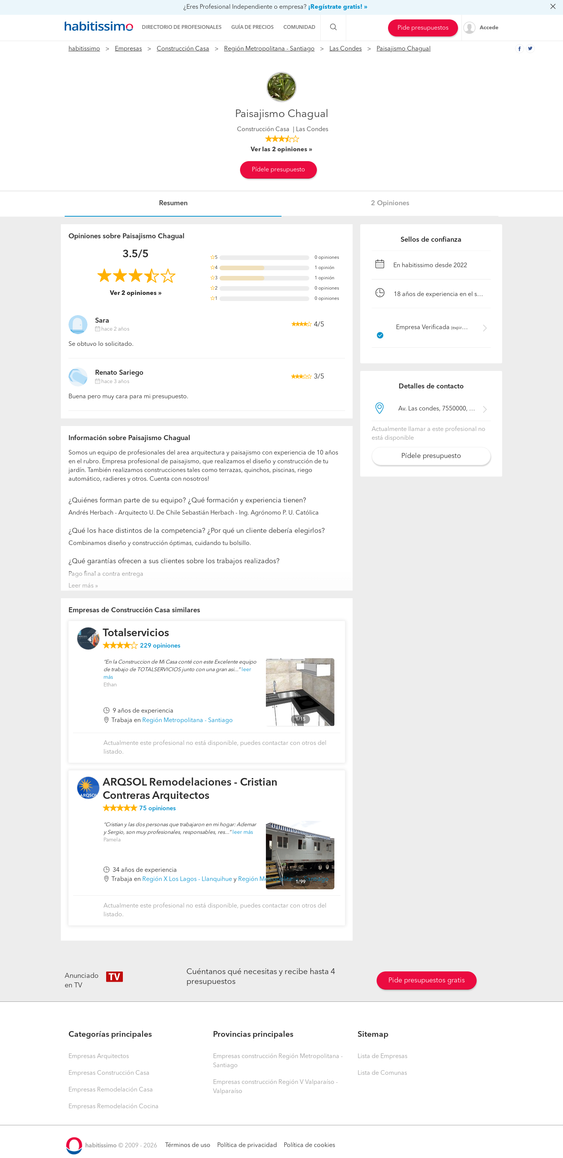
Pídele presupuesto (278, 170)
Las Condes (345, 49)
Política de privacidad (247, 1145)
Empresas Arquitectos (98, 1056)
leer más (242, 832)
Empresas (128, 49)
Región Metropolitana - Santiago (269, 49)
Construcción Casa (183, 49)
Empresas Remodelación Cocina (113, 1107)
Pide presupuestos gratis (426, 980)
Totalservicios (136, 633)
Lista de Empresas (382, 1056)
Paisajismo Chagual (404, 49)
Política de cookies (309, 1145)
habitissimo (84, 49)
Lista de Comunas (382, 1073)
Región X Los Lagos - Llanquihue (187, 879)
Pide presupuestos (423, 28)
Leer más (81, 586)
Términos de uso (187, 1145)
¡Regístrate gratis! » (337, 7)
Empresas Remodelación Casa (110, 1090)
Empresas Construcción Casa (108, 1073)
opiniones (160, 646)
